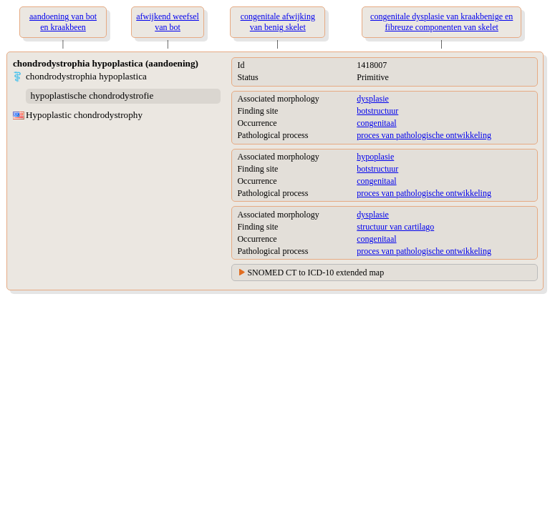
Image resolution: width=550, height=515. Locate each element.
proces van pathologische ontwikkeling (424, 135)
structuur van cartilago (395, 227)
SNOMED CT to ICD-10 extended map (315, 273)
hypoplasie (375, 157)
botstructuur (377, 111)
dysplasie (373, 99)
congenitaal (376, 123)
